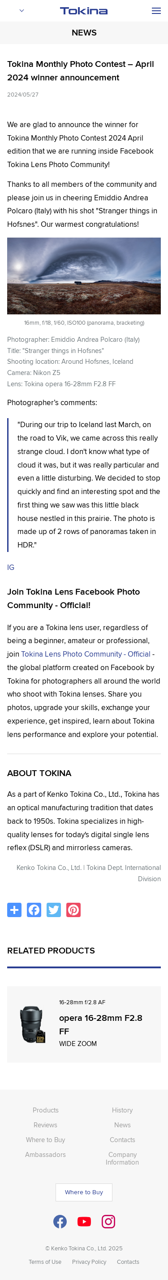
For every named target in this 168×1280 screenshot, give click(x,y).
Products (46, 1110)
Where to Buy (45, 1140)
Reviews (45, 1125)
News (122, 1125)
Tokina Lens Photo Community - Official (86, 654)
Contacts (122, 1140)
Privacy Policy (89, 1262)
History (122, 1110)
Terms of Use (45, 1262)
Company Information (122, 1158)
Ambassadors (45, 1155)
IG (10, 567)
